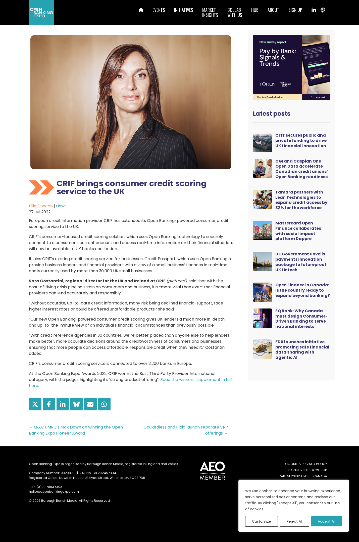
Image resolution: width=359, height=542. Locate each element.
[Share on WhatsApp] (104, 404)
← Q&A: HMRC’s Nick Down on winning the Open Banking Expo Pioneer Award (76, 430)
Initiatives (183, 10)
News (61, 206)
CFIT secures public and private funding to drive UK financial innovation (301, 140)
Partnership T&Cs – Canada (303, 476)
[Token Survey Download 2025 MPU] (291, 67)
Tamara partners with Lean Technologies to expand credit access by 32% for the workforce (301, 200)
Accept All (326, 521)
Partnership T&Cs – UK (307, 470)
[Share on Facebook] (49, 404)
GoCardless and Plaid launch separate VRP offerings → (185, 430)
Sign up (295, 10)
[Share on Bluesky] (76, 404)
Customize (261, 521)
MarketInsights (210, 12)
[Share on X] (35, 404)
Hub (255, 10)
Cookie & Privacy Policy (306, 463)
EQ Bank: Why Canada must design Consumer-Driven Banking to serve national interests (301, 318)
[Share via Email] (90, 404)
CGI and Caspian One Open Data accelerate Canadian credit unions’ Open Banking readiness (301, 169)
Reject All (294, 521)
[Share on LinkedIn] (63, 404)
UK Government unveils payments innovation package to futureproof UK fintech (300, 262)
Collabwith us (234, 12)
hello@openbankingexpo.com (54, 491)
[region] (293, 506)
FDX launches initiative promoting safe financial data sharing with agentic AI (302, 349)
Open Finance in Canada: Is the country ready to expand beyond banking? (302, 290)
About (273, 10)
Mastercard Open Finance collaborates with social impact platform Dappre (298, 231)
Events (158, 10)
